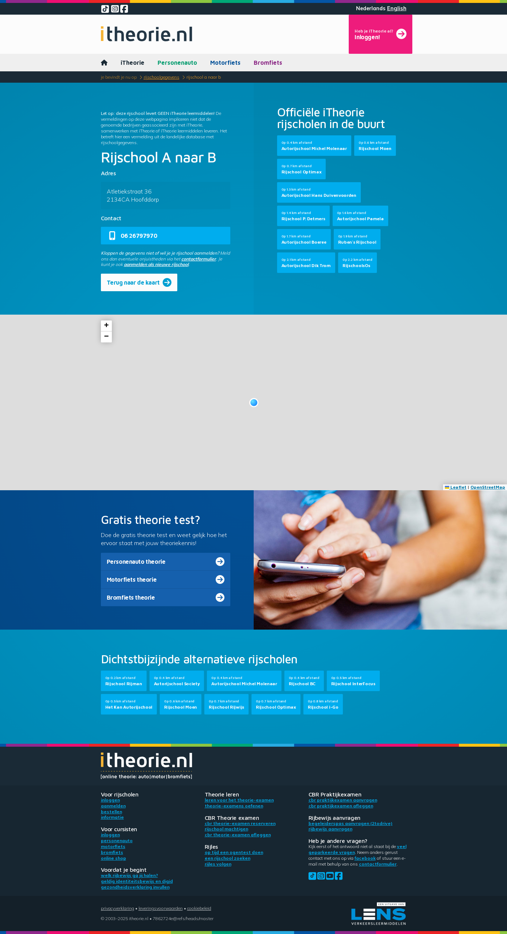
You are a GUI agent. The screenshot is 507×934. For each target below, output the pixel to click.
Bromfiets (268, 62)
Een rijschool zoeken (227, 858)
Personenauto (177, 62)
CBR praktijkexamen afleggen (341, 806)
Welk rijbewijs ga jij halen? (129, 875)
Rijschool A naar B (203, 77)
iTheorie (132, 62)
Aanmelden (113, 806)
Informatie (112, 817)
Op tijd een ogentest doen (234, 852)
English (396, 8)
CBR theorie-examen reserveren (240, 823)
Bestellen (111, 811)
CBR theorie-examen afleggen (238, 834)
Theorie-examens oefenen (234, 806)
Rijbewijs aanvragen (330, 829)
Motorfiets (225, 62)
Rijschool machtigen (226, 829)
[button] (253, 402)
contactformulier (198, 259)
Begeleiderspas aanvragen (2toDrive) (351, 823)
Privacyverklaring (117, 908)
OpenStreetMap (487, 487)
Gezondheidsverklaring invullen (135, 887)
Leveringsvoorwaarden (161, 908)
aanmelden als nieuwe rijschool (156, 264)
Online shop (113, 858)
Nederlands (371, 8)
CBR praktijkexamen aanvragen (343, 800)
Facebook (365, 858)
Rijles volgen (218, 864)
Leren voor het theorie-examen (239, 800)
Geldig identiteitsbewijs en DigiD (137, 881)
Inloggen (110, 800)
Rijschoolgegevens (161, 77)
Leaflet (455, 487)
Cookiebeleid (199, 908)
